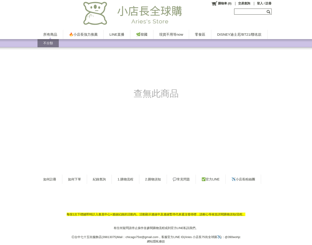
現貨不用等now (171, 34)
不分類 (48, 43)
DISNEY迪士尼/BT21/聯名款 (239, 34)
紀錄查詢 (99, 179)
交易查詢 (244, 3)
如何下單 (74, 179)
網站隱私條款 (156, 241)
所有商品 (50, 34)
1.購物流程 (125, 179)
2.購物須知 (153, 179)
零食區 (200, 34)
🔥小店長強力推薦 (83, 34)
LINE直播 (116, 34)
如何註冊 (49, 179)
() (221, 3)
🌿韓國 (141, 34)
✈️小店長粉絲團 (243, 179)
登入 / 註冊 (264, 3)
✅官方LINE (211, 179)
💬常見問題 (181, 179)
